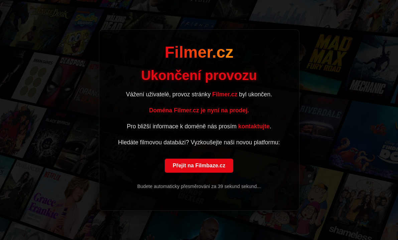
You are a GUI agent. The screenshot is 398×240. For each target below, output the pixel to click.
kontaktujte (254, 126)
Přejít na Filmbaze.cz (199, 166)
